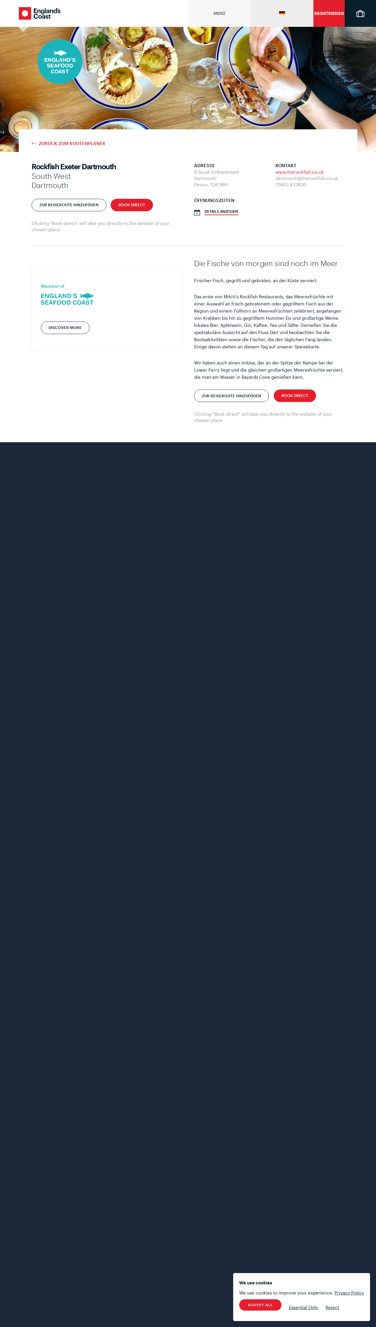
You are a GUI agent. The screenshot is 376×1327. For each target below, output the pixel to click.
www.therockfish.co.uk (300, 172)
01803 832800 (291, 184)
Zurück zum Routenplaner (72, 143)
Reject (332, 1307)
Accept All (260, 1305)
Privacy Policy (349, 1292)
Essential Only (303, 1307)
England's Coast (40, 13)
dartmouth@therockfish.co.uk (307, 178)
